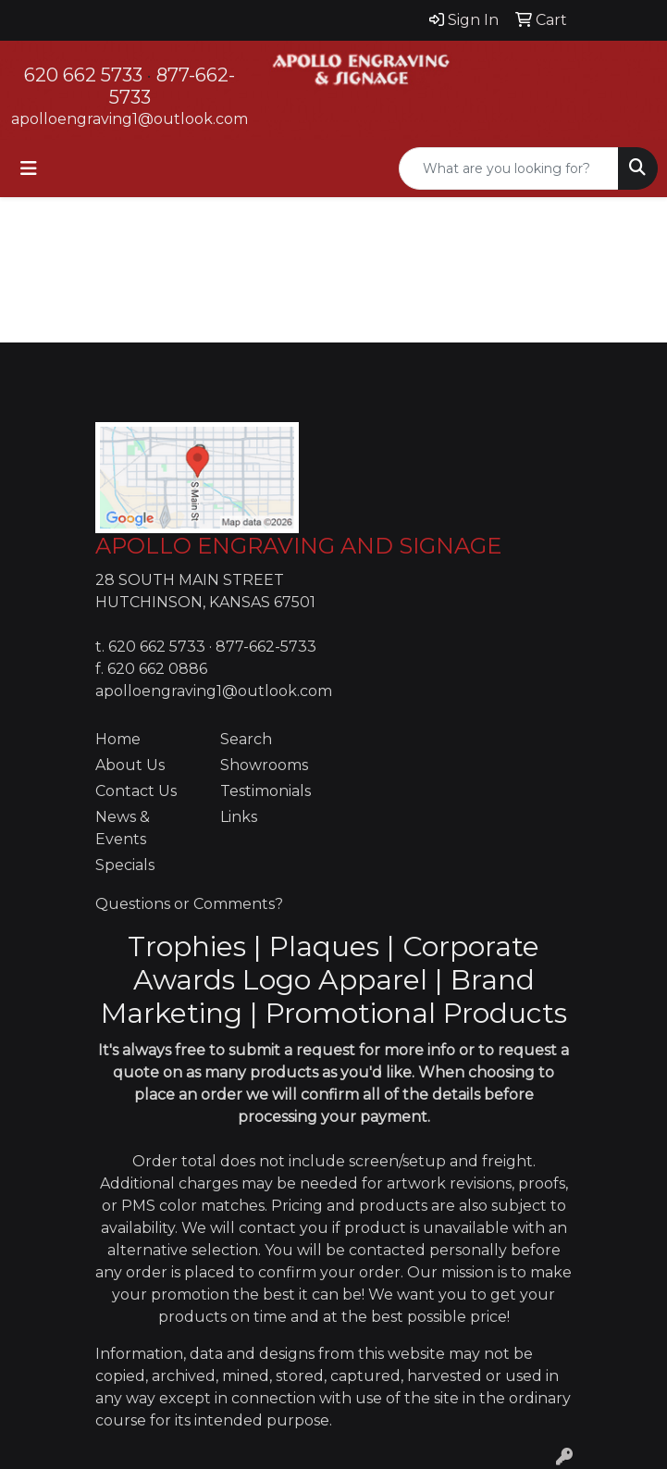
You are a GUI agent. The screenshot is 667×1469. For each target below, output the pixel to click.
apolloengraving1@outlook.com (129, 119)
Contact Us (136, 791)
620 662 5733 (83, 75)
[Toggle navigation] (28, 168)
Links (238, 817)
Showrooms (264, 765)
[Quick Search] (509, 168)
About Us (130, 765)
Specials (124, 865)
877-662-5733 (266, 646)
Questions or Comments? (189, 904)
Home (118, 739)
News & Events (122, 828)
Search (246, 739)
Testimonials (265, 791)
